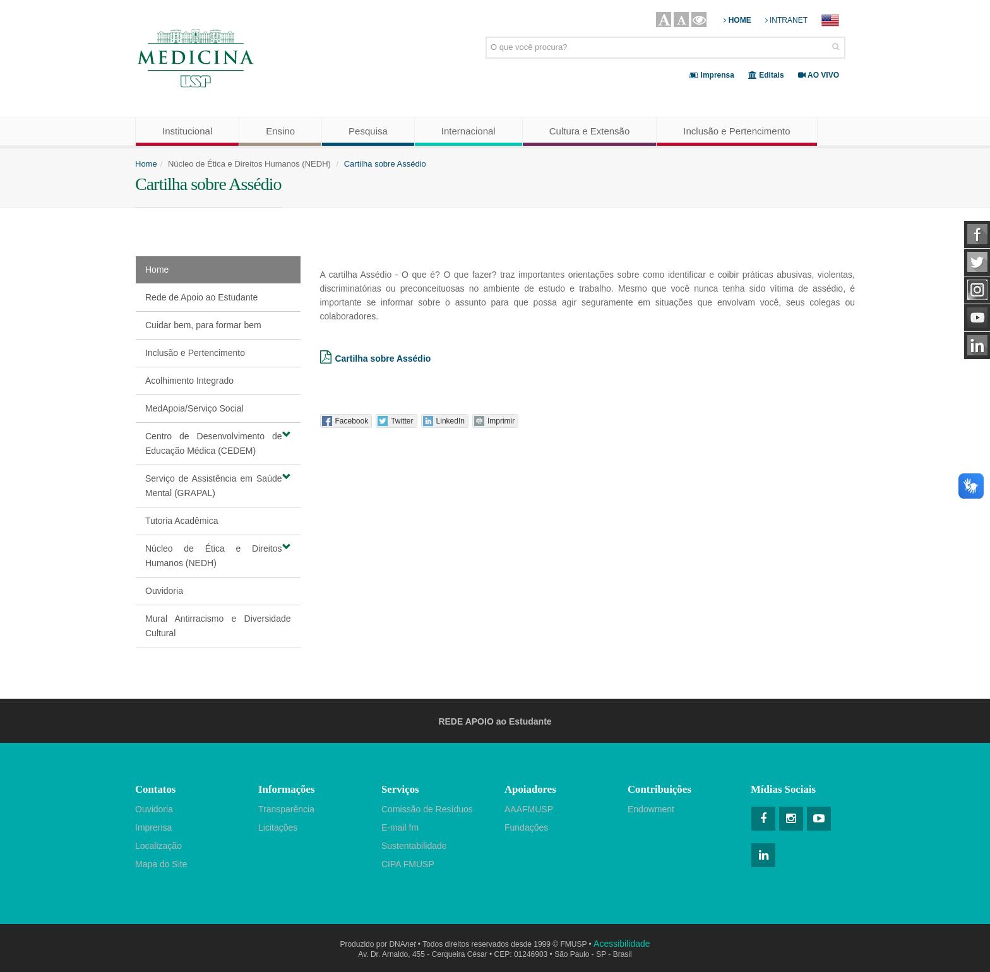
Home (146, 164)
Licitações (277, 827)
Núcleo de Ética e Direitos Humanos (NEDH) (218, 555)
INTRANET (786, 20)
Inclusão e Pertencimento (195, 353)
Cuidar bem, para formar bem (203, 325)
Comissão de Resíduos (427, 809)
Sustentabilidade (414, 846)
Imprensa (153, 827)
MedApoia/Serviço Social (194, 408)
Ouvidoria (164, 591)
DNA (402, 944)
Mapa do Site (161, 864)
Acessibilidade (621, 944)
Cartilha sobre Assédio (385, 164)
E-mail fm (400, 827)
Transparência (286, 809)
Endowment (651, 809)
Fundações (526, 827)
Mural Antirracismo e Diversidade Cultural (218, 625)
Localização (158, 846)
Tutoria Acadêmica (181, 521)
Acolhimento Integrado (189, 381)
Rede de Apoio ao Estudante (201, 297)
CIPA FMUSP (407, 864)
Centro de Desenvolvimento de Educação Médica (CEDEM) (218, 443)
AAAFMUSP (528, 809)
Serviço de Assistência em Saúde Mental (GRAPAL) (218, 485)
